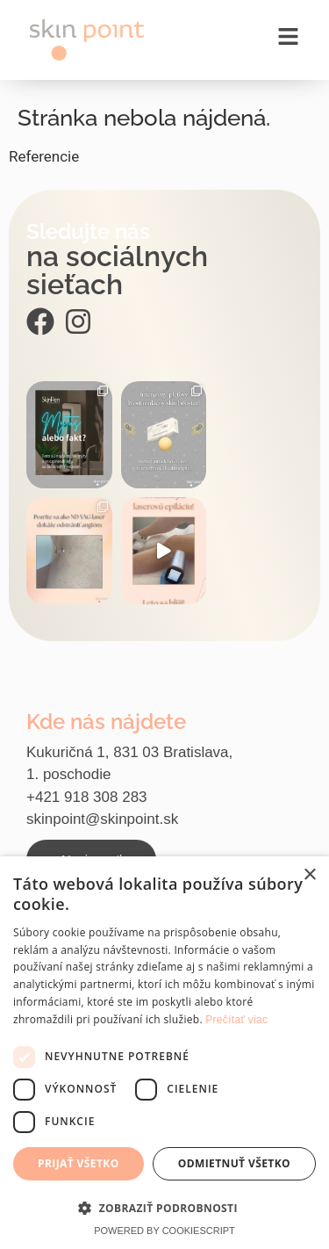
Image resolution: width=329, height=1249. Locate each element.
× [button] (309, 875)
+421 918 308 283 (86, 797)
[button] (164, 1208)
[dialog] (164, 1052)
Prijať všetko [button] (78, 1163)
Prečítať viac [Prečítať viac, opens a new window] (236, 1020)
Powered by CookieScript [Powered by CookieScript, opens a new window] (164, 1230)
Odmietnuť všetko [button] (234, 1163)
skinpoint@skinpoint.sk (102, 819)
